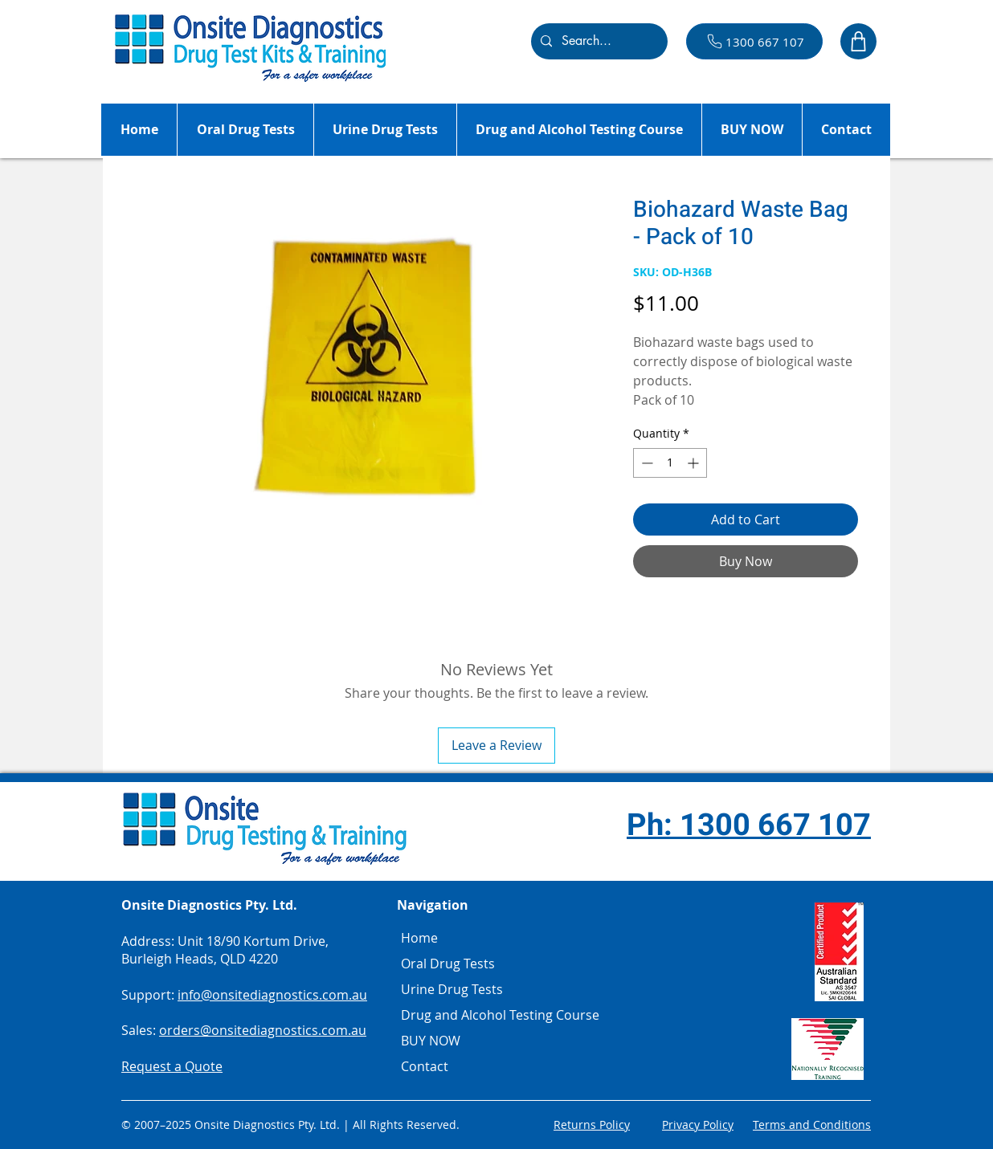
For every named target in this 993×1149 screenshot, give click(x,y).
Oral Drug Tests (448, 963)
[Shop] (858, 41)
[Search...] (598, 41)
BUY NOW (430, 1040)
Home (419, 938)
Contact (424, 1066)
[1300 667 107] (754, 41)
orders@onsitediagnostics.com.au (262, 1030)
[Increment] (694, 463)
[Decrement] (645, 463)
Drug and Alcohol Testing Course (463, 1015)
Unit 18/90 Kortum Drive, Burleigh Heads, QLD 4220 (225, 950)
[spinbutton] (670, 463)
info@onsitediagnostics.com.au (272, 995)
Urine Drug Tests (452, 989)
